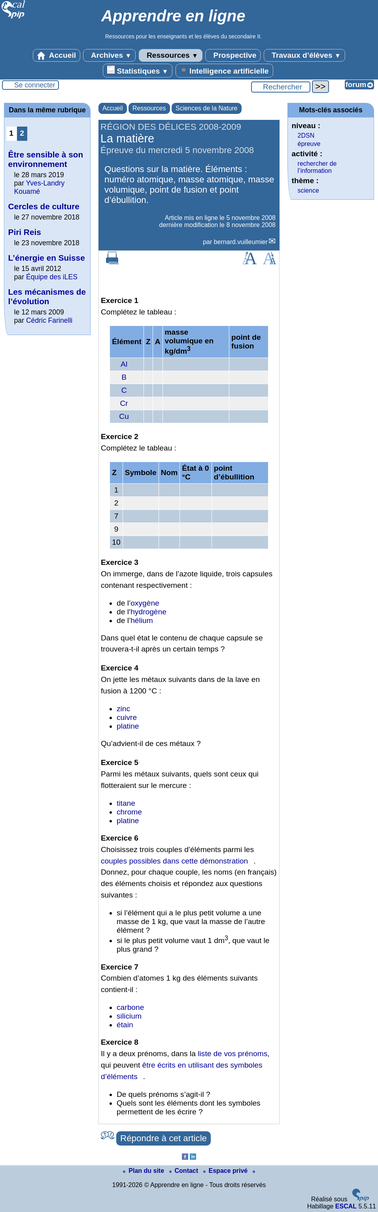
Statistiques (137, 70)
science (308, 190)
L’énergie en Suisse (46, 257)
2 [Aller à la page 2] (22, 133)
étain (125, 1025)
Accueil (56, 55)
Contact (184, 1170)
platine (128, 726)
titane (126, 803)
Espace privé (226, 1170)
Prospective (233, 55)
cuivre (127, 717)
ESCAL (346, 1206)
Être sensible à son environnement (45, 159)
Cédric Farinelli (49, 320)
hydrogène (148, 612)
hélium (141, 620)
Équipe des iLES (51, 277)
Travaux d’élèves (304, 55)
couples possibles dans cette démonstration (174, 861)
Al (124, 364)
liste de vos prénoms (232, 1053)
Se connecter (34, 85)
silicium (129, 1016)
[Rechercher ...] (280, 87)
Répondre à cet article (163, 1138)
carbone (130, 1007)
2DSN (306, 135)
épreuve (309, 143)
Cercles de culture (43, 206)
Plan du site (144, 1170)
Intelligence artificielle (224, 70)
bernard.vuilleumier (241, 242)
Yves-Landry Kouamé (39, 187)
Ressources (170, 55)
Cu (124, 416)
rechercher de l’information (317, 167)
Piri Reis (24, 232)
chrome (129, 812)
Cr (124, 403)
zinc (123, 708)
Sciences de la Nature (207, 108)
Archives (109, 55)
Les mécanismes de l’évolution (47, 296)
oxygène (144, 603)
